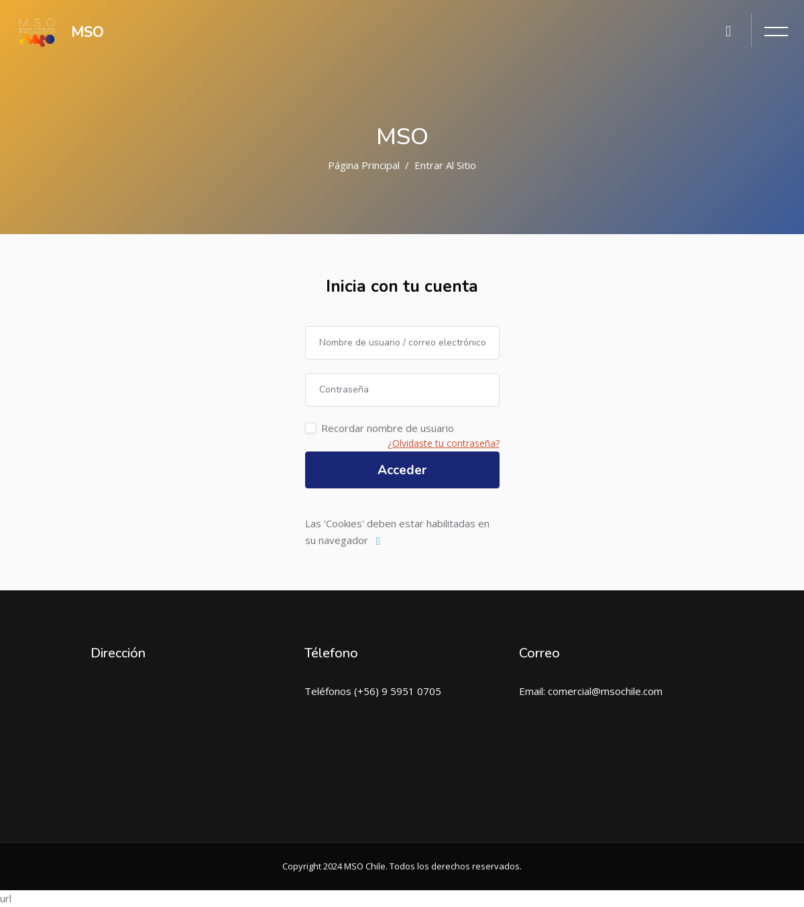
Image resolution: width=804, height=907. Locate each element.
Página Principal (364, 165)
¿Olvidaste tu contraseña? (444, 443)
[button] (381, 541)
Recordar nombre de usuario (387, 428)
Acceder (402, 470)
